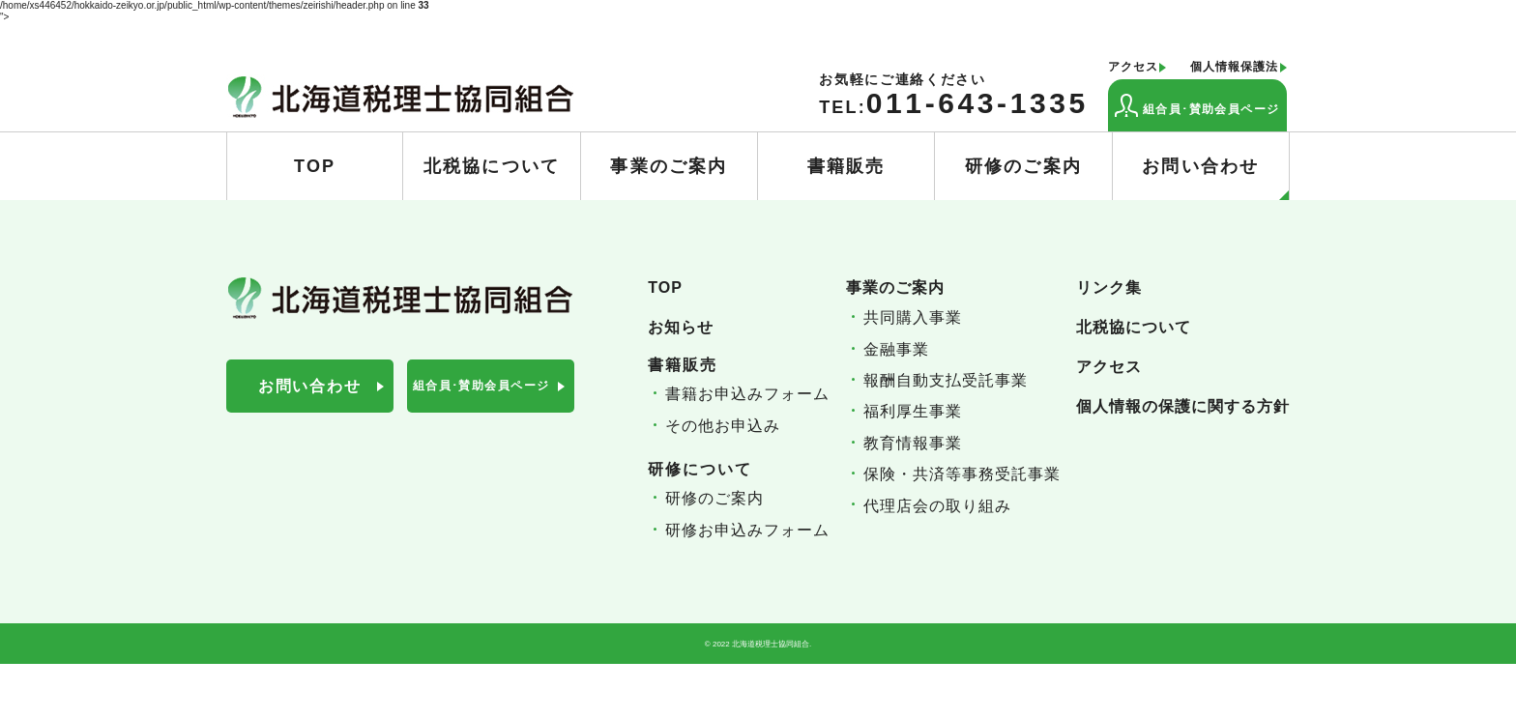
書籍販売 (846, 166)
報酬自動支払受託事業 (945, 380)
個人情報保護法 (1234, 67)
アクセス (1133, 67)
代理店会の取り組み (937, 506)
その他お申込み (722, 425)
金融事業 (896, 349)
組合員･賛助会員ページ (1197, 105)
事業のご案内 (668, 166)
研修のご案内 (1023, 166)
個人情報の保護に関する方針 (1183, 406)
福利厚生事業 (912, 411)
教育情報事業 (912, 443)
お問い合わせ (1215, 179)
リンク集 (1109, 287)
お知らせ (681, 327)
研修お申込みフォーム (747, 530)
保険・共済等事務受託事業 (962, 474)
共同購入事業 (912, 317)
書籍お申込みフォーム (747, 394)
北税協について (491, 166)
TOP (314, 166)
